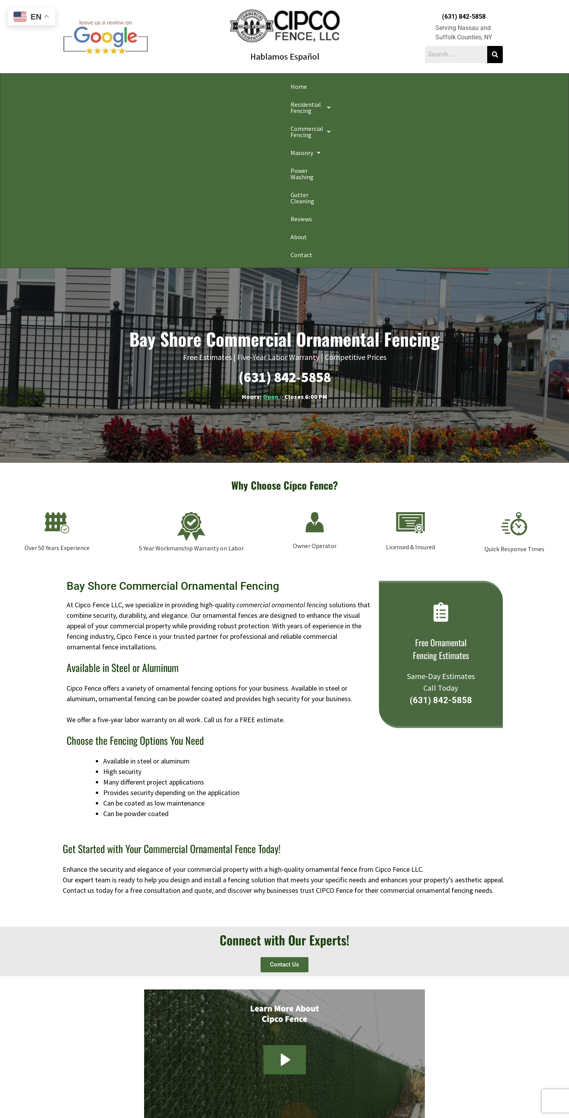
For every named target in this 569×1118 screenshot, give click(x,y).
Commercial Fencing (212, 86)
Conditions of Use (270, 1100)
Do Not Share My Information (217, 1100)
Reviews (415, 86)
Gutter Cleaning (371, 86)
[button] (140, 86)
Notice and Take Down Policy (324, 1100)
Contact (477, 86)
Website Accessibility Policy (387, 1100)
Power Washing (317, 86)
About (446, 86)
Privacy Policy (168, 1100)
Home (90, 86)
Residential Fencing (140, 86)
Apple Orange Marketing (458, 1109)
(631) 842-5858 (464, 16)
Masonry (270, 86)
